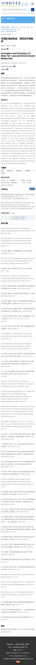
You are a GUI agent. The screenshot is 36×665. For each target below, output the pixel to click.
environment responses (9, 183)
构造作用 (10, 171)
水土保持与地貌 (5, 34)
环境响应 (27, 171)
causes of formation (8, 180)
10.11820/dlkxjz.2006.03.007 (9, 29)
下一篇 (21, 218)
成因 (2, 171)
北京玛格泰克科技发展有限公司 (18, 659)
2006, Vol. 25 (14, 27)
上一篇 (14, 218)
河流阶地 (19, 171)
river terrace (26, 183)
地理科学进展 (5, 27)
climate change (26, 180)
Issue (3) (23, 27)
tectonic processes (7, 185)
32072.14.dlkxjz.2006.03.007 (9, 31)
